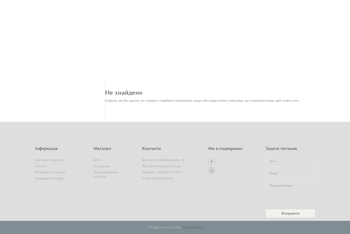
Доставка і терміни (49, 160)
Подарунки (102, 166)
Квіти (98, 160)
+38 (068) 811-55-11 (169, 172)
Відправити (290, 213)
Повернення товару (49, 178)
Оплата (40, 166)
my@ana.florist (162, 178)
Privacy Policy (192, 227)
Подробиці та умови (50, 172)
